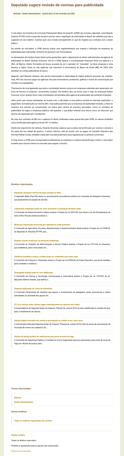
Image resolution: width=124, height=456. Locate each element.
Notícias (17, 398)
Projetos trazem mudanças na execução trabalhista (36, 240)
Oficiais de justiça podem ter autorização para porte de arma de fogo (44, 336)
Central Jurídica (18, 435)
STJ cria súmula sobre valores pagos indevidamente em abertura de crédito (47, 304)
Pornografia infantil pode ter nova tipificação (33, 272)
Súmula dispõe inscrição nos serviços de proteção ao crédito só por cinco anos (48, 320)
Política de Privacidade (21, 451)
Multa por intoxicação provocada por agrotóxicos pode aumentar (42, 225)
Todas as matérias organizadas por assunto (33, 421)
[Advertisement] (62, 22)
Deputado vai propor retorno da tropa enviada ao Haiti (37, 193)
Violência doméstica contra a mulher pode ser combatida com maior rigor (46, 256)
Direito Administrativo (23, 402)
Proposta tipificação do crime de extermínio (33, 288)
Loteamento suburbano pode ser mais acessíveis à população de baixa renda (47, 209)
